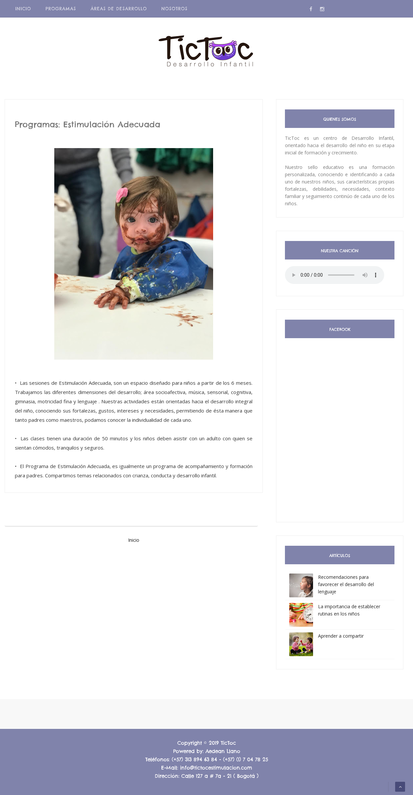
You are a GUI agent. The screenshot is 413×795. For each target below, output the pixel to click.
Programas (61, 8)
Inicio (23, 8)
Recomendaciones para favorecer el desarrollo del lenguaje (346, 584)
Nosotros (174, 8)
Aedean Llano (223, 751)
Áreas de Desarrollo (119, 8)
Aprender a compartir (341, 636)
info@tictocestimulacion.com (216, 768)
